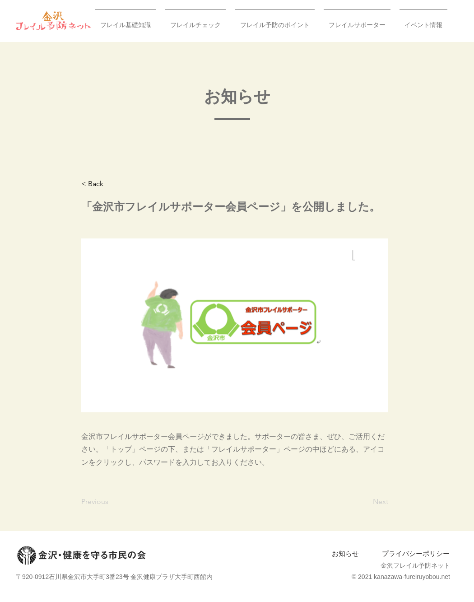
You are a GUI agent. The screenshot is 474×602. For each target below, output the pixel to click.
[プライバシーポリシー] (415, 554)
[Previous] (111, 502)
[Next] (365, 502)
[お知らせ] (345, 554)
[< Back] (111, 184)
